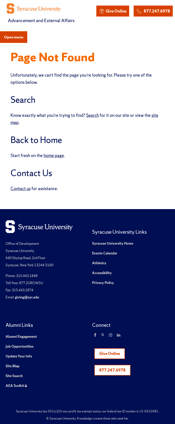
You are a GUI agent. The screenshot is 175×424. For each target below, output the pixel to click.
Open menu (13, 37)
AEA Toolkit (16, 385)
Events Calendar (104, 253)
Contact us (21, 188)
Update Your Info (19, 356)
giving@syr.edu (27, 297)
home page (54, 155)
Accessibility (102, 273)
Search (92, 115)
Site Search (14, 376)
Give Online (113, 11)
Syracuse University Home (112, 243)
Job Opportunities (20, 346)
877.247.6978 (153, 10)
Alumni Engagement (21, 336)
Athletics (99, 263)
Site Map (12, 366)
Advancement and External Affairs (41, 20)
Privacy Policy (103, 282)
